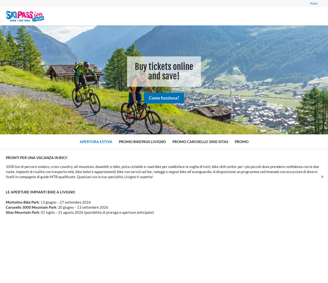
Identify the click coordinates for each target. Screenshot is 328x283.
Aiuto (314, 3)
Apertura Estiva (96, 141)
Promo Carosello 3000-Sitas (200, 141)
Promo (242, 141)
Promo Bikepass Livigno (142, 141)
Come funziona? (164, 99)
